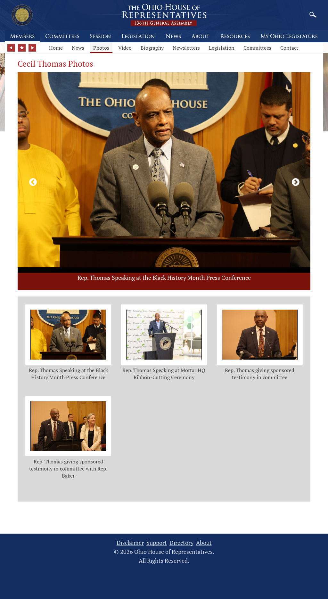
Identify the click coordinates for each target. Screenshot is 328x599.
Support (156, 542)
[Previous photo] (32, 181)
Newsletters (186, 47)
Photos (101, 47)
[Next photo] (294, 181)
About (204, 542)
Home (56, 47)
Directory (181, 542)
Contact (289, 47)
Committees (257, 47)
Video (125, 47)
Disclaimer (130, 542)
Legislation (221, 47)
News (78, 47)
